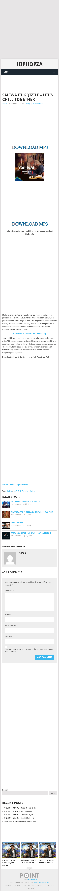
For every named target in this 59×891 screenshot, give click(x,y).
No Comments (38, 103)
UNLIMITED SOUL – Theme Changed (18, 815)
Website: (8, 637)
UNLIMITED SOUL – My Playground (18, 811)
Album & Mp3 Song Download (15, 485)
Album (17, 885)
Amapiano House (41, 882)
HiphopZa (29, 64)
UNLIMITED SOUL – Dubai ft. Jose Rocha (20, 808)
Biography (29, 885)
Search (5, 790)
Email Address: (11, 625)
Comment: (9, 590)
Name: (8, 614)
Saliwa (32, 491)
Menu (6, 72)
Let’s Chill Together (21, 491)
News (39, 885)
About (31, 888)
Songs (28, 103)
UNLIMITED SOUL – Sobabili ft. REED (19, 818)
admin (4, 103)
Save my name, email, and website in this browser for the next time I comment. (29, 650)
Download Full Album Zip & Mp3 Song (29, 334)
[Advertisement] (29, 29)
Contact (50, 885)
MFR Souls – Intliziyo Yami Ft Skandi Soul (20, 821)
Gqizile (9, 491)
